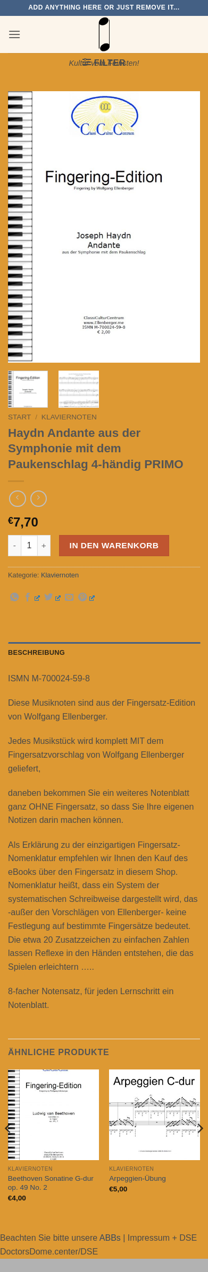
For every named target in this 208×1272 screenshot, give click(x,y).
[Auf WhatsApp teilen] (14, 597)
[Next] (199, 1149)
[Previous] (8, 1149)
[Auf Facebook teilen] (31, 597)
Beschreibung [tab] (36, 652)
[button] (14, 34)
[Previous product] (38, 498)
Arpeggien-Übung (137, 1178)
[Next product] (17, 498)
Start (19, 417)
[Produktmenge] (29, 545)
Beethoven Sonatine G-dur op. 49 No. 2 (51, 1183)
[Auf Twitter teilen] (52, 597)
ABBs (110, 1237)
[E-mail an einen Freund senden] (69, 597)
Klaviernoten (69, 417)
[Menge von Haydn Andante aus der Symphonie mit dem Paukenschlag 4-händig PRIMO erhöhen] (44, 545)
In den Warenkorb (114, 545)
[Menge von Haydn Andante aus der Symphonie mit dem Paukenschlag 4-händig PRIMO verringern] (14, 545)
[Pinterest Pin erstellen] (86, 597)
